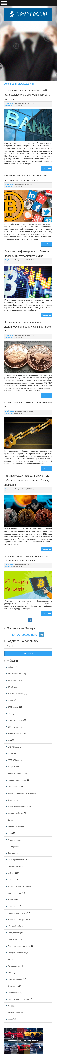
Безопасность (13, 787)
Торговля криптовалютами (18, 999)
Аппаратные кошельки (17, 780)
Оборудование (14, 933)
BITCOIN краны (14, 687)
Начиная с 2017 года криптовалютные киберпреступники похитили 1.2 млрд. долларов (26, 480)
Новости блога (14, 906)
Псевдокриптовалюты (17, 953)
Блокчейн (12, 800)
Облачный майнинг (15, 926)
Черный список (14, 1013)
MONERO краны (14, 754)
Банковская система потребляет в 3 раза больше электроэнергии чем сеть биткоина (27, 95)
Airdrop (10, 667)
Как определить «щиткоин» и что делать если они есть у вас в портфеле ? (27, 327)
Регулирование (14, 966)
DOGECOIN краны (15, 720)
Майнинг (11, 873)
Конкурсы (12, 853)
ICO (9, 740)
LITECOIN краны (14, 747)
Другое (10, 820)
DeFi (9, 714)
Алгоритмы (12, 767)
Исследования (17, 105)
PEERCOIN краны (15, 760)
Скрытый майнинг (15, 979)
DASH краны (13, 707)
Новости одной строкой (17, 920)
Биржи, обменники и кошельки (20, 793)
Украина (11, 1006)
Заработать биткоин (16, 827)
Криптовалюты (14, 866)
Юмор (10, 1019)
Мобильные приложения (18, 886)
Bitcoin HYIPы (13, 680)
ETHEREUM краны (15, 734)
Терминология (13, 993)
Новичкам (12, 900)
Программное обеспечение (19, 946)
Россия (10, 973)
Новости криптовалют (17, 913)
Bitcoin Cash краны (15, 674)
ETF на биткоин (14, 727)
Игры (10, 833)
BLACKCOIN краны (15, 694)
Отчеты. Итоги (13, 939)
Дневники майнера (15, 813)
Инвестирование (14, 840)
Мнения (11, 880)
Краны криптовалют (16, 860)
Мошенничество (14, 893)
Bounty (10, 700)
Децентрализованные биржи (19, 807)
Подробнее (46, 168)
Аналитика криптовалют (17, 773)
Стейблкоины (13, 986)
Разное (10, 959)
